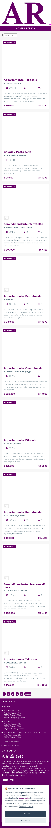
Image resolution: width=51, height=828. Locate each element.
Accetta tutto (25, 814)
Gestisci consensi (26, 806)
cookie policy (24, 798)
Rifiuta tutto (25, 820)
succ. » (28, 694)
